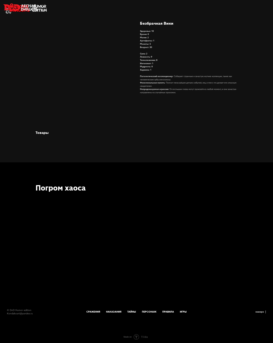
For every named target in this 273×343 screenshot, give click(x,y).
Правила (168, 311)
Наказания (113, 311)
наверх (260, 311)
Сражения (93, 311)
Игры (183, 311)
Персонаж (149, 311)
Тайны (131, 311)
